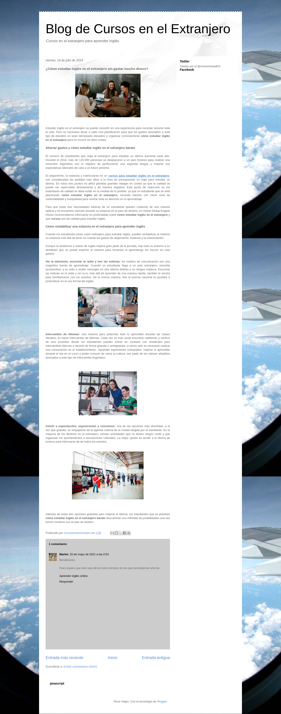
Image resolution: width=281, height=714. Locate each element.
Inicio (112, 657)
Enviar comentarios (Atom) (80, 666)
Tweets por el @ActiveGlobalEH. (200, 66)
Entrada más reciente (64, 657)
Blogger (162, 701)
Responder (66, 581)
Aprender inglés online (73, 576)
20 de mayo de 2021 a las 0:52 (89, 554)
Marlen (64, 554)
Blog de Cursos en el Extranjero (138, 28)
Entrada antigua (156, 657)
